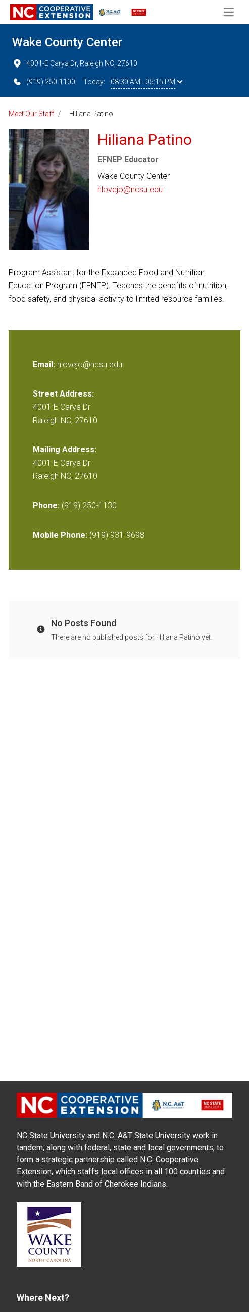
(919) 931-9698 (116, 535)
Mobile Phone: (60, 535)
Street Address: (63, 394)
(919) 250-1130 (89, 505)
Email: (45, 364)
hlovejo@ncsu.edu (130, 189)
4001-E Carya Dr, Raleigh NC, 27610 (74, 63)
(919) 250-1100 (43, 82)
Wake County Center (67, 42)
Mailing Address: (64, 449)
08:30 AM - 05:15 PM (146, 82)
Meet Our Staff (31, 114)
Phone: (46, 505)
